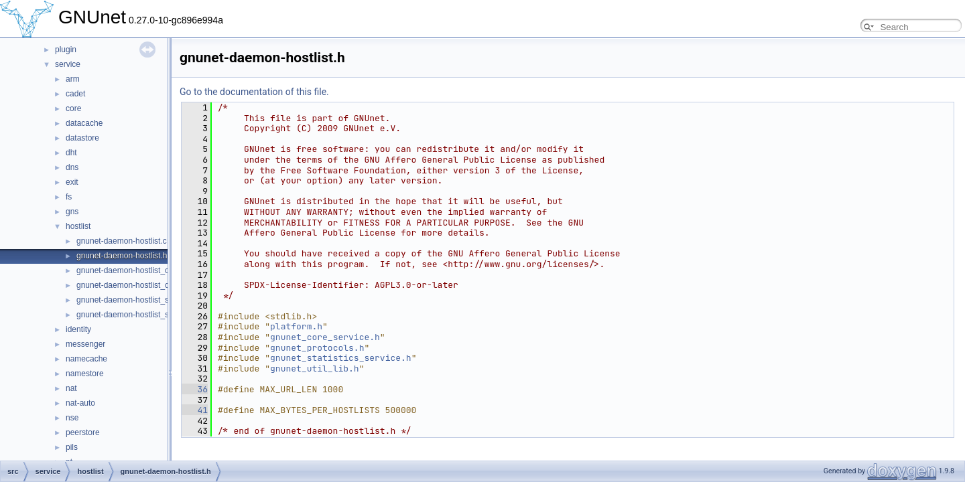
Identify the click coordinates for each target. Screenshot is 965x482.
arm (73, 79)
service (67, 64)
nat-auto (80, 403)
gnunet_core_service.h (325, 337)
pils (72, 447)
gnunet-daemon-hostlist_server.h (135, 314)
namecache (86, 359)
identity (78, 329)
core (73, 108)
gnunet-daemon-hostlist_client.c (133, 270)
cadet (75, 93)
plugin (65, 49)
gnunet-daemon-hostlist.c (121, 241)
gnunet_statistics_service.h (340, 358)
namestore (85, 373)
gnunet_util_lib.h (314, 368)
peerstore (83, 432)
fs (69, 197)
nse (72, 417)
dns (72, 167)
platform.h (296, 326)
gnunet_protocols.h (317, 347)
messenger (85, 344)
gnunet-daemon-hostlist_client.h (133, 285)
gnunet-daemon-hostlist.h (121, 255)
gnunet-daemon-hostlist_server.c (134, 300)
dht (71, 152)
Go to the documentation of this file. (254, 91)
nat (71, 388)
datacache (84, 123)
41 (195, 410)
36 (195, 389)
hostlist (78, 226)
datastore (82, 138)
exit (72, 182)
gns (72, 211)
